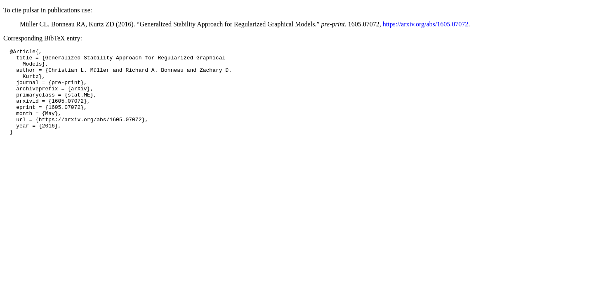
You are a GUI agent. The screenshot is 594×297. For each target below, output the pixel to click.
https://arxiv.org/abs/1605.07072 (426, 24)
